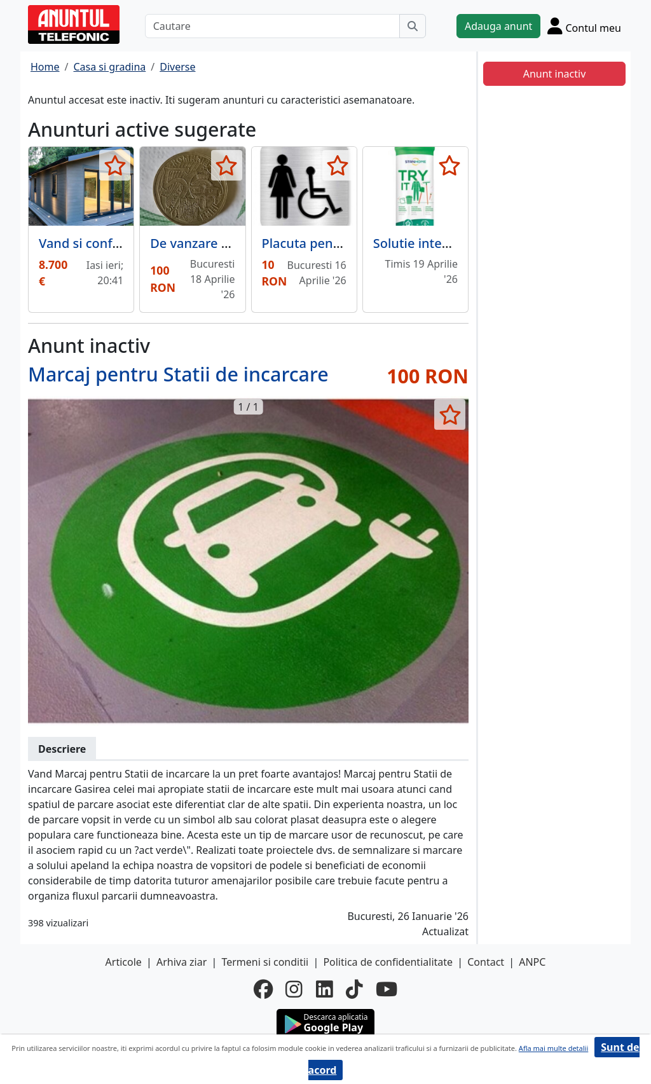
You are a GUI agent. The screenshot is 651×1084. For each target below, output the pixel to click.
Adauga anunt (498, 26)
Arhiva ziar (181, 962)
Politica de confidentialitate (388, 962)
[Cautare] (272, 26)
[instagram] (294, 989)
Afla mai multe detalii (553, 1048)
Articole (124, 962)
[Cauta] (412, 26)
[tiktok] (354, 989)
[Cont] (584, 26)
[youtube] (386, 989)
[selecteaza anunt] (114, 165)
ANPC (532, 962)
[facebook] (263, 989)
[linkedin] (324, 989)
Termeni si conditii (264, 962)
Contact (485, 962)
